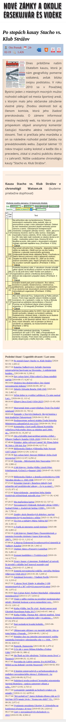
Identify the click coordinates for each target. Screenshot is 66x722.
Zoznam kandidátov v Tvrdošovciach (31, 555)
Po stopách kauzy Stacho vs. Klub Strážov (33, 361)
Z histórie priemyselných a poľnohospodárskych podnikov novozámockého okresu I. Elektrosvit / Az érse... (31, 674)
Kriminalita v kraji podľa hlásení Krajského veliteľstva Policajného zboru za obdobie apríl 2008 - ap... (29, 429)
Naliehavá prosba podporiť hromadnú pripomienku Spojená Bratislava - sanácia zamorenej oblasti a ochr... (32, 683)
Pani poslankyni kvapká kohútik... (29, 624)
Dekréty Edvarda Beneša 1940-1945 (30, 389)
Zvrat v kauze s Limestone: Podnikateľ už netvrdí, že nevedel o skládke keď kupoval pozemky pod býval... (32, 564)
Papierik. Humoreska (23, 646)
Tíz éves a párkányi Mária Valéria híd (31, 520)
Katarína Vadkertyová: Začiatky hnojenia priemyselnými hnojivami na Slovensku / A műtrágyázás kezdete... (30, 370)
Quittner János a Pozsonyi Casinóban (31, 549)
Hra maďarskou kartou (24, 502)
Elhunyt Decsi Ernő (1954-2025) (28, 401)
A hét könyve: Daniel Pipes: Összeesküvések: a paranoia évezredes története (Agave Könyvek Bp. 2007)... (30, 536)
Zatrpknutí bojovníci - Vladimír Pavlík (31, 577)
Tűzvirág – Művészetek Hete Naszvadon (32, 461)
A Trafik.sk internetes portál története (31, 527)
